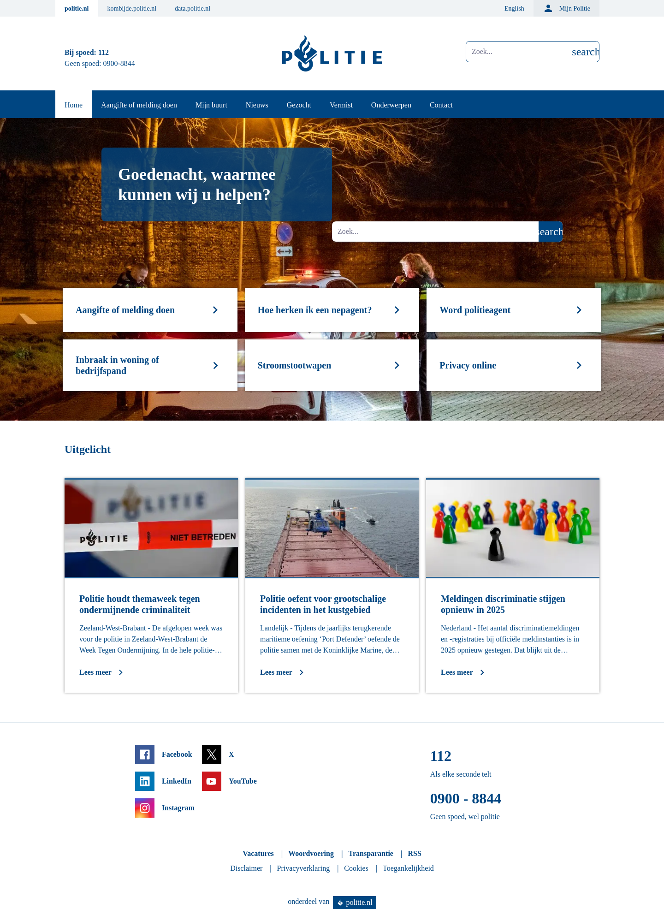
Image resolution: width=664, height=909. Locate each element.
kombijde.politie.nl (132, 8)
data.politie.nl (192, 8)
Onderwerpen (391, 105)
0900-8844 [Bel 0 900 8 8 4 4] (119, 63)
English (514, 8)
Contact (441, 105)
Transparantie (370, 853)
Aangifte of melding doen (139, 105)
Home (74, 105)
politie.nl (77, 8)
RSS (414, 853)
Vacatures (258, 853)
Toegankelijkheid (408, 868)
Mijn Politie (566, 8)
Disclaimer (246, 868)
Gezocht (299, 105)
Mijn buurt (211, 105)
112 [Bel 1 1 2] (103, 52)
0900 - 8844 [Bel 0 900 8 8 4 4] (466, 798)
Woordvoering (311, 853)
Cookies (356, 868)
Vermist (341, 105)
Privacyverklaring (303, 868)
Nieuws (257, 105)
